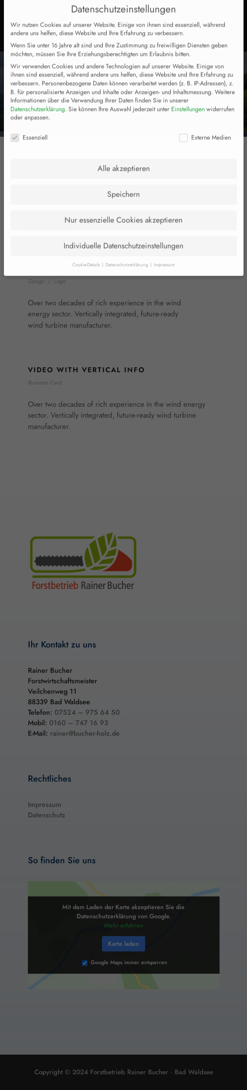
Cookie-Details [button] (86, 251)
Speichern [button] (123, 180)
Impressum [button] (164, 251)
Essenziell (28, 124)
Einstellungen (188, 95)
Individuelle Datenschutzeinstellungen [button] (123, 232)
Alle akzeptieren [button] (124, 154)
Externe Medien (205, 124)
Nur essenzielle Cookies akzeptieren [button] (123, 206)
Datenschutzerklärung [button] (127, 251)
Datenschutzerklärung (37, 95)
